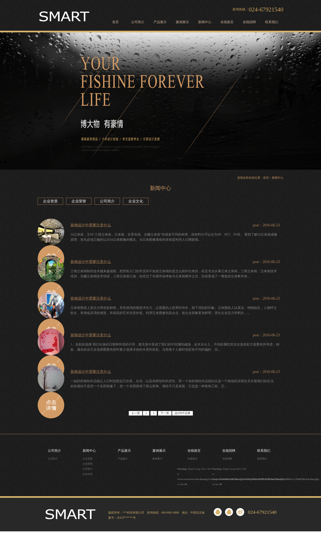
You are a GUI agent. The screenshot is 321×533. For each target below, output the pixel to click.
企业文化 (135, 201)
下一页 (164, 413)
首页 (115, 22)
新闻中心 (204, 22)
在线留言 (227, 22)
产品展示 (160, 22)
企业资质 (50, 201)
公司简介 (137, 22)
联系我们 (271, 22)
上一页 (135, 413)
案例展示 (182, 22)
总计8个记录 (182, 413)
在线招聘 (249, 22)
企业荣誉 (78, 201)
